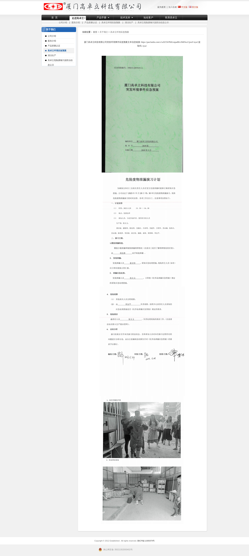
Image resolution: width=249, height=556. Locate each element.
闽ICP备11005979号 (146, 541)
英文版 (195, 7)
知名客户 (148, 17)
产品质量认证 (91, 22)
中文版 (182, 7)
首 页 (54, 17)
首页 (95, 32)
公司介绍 (63, 22)
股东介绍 (76, 22)
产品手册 (101, 17)
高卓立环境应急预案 (111, 22)
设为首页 (161, 7)
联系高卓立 (171, 17)
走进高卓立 (78, 18)
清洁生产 (129, 22)
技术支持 (125, 17)
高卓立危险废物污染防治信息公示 (153, 22)
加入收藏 (172, 7)
